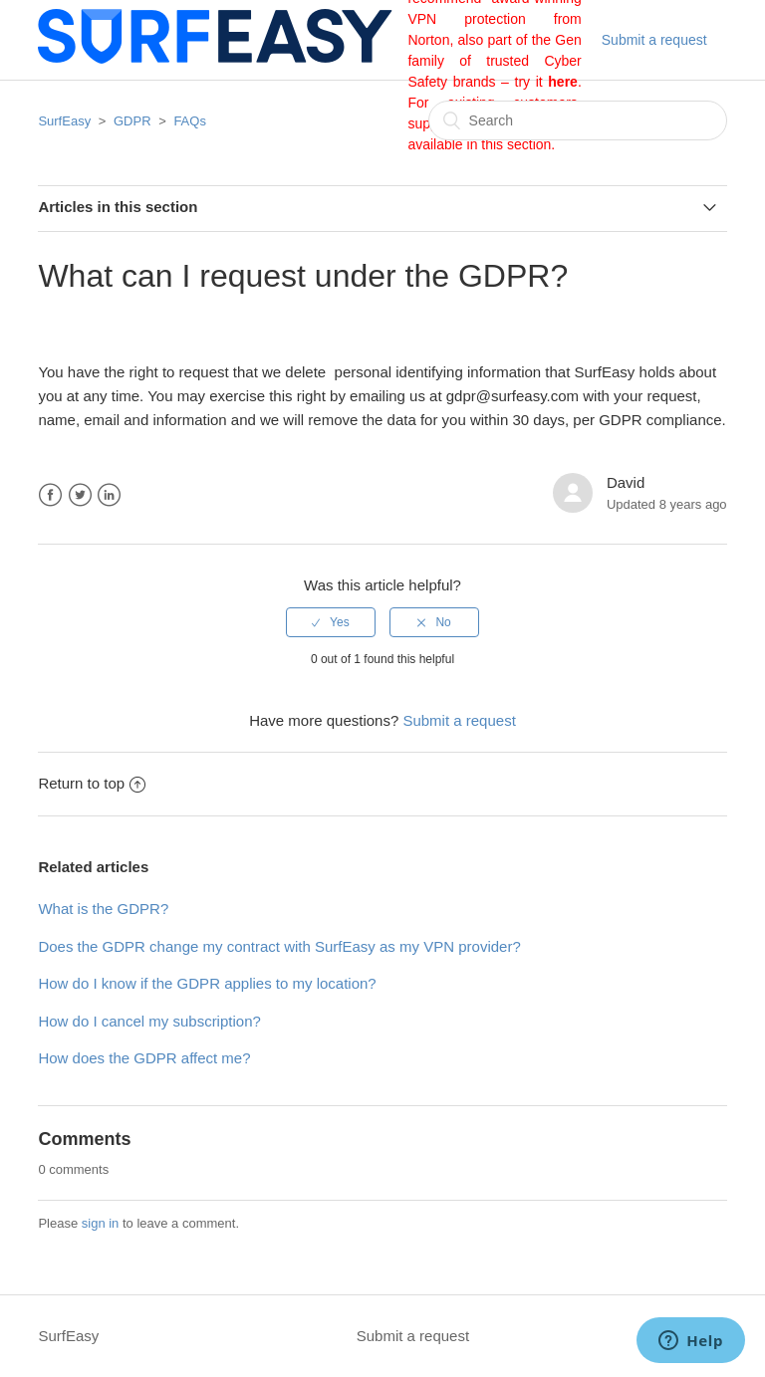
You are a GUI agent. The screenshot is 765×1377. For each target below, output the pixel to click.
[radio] (331, 622)
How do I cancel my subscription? (149, 1021)
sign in (101, 1223)
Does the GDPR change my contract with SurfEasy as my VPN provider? (279, 946)
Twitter (80, 495)
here (563, 82)
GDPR (132, 121)
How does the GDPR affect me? (144, 1057)
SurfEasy (64, 121)
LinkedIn (109, 495)
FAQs (189, 121)
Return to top (91, 783)
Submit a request (654, 40)
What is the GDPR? (103, 908)
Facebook (50, 495)
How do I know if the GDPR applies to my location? (207, 983)
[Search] (577, 120)
